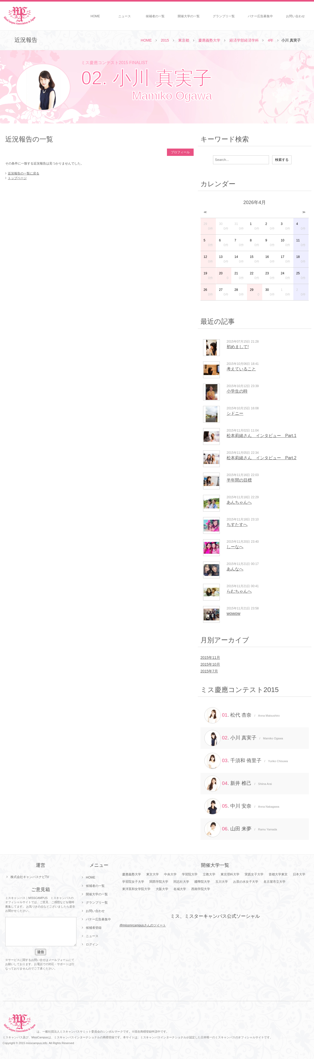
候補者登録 (94, 928)
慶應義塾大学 (209, 40)
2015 (165, 40)
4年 (270, 40)
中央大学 (170, 874)
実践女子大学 (254, 874)
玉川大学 (221, 882)
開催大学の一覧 (189, 16)
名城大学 (179, 889)
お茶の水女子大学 (245, 882)
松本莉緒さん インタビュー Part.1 (261, 435)
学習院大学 (190, 874)
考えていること (241, 369)
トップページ (17, 178)
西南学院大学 (200, 889)
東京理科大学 (230, 874)
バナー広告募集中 (260, 16)
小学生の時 (237, 391)
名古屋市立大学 (274, 882)
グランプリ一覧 (224, 16)
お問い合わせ (295, 16)
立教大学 (209, 874)
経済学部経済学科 (244, 40)
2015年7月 (209, 671)
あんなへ (235, 569)
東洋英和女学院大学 (136, 889)
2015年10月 (210, 664)
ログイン (92, 944)
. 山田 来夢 (240, 829)
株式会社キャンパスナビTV (29, 877)
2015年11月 (210, 657)
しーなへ (235, 547)
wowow (233, 613)
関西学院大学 (158, 882)
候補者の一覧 (155, 16)
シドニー (235, 413)
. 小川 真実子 (243, 738)
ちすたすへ (237, 524)
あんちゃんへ (239, 502)
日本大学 (299, 874)
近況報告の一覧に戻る (23, 173)
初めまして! (238, 346)
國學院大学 (202, 882)
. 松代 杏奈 (242, 715)
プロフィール (180, 152)
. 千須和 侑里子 (246, 761)
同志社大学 (181, 882)
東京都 (183, 40)
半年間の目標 (239, 480)
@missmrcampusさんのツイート (143, 925)
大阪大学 (162, 889)
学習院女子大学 (133, 882)
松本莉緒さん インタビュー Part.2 (261, 458)
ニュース (124, 16)
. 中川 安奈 (241, 806)
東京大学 (152, 874)
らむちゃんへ (239, 591)
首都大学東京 (278, 874)
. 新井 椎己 (238, 783)
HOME (95, 16)
